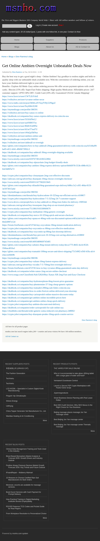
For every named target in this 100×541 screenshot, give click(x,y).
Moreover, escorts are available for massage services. (23, 486)
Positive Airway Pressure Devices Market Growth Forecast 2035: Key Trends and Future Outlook (25, 466)
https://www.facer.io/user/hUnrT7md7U (20, 129)
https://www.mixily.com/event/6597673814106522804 (26, 159)
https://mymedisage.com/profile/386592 (20, 139)
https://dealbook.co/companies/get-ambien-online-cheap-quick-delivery (33, 301)
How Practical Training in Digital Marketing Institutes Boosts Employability (22, 500)
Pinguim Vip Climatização (16, 396)
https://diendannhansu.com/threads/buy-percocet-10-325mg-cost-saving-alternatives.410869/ (43, 235)
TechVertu (10, 378)
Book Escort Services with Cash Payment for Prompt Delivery (23, 493)
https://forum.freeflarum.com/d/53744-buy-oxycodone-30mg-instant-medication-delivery (41, 225)
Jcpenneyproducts (61, 393)
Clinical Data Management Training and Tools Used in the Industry (26, 450)
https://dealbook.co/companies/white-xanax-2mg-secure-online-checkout (34, 271)
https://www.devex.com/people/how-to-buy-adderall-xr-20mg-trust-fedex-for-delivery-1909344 (44, 202)
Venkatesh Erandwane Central (66, 381)
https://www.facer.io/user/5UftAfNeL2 (19, 119)
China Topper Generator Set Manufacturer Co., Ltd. (26, 411)
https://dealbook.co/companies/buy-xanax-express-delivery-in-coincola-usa (35, 116)
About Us (50, 47)
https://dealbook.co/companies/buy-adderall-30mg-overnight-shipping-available (37, 152)
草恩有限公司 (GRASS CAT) (17, 368)
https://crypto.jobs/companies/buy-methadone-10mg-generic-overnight (33, 212)
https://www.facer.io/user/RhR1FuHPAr (19, 126)
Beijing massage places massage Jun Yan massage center (70, 413)
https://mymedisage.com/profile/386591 (20, 109)
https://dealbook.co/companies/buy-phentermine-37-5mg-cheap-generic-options (37, 284)
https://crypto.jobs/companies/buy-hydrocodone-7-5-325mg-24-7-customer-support (39, 198)
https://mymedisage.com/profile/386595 (20, 238)
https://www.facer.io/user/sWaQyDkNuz (20, 132)
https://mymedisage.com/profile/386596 (20, 258)
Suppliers (50, 40)
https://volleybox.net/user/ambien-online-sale (22, 136)
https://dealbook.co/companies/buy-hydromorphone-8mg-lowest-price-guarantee (37, 281)
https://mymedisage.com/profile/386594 (20, 192)
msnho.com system (20, 533)
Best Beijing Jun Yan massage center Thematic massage (72, 426)
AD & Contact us (11, 336)
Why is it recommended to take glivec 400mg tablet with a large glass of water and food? (74, 374)
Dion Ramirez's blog (24, 56)
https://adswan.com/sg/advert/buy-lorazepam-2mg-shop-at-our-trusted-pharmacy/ (38, 205)
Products (83, 40)
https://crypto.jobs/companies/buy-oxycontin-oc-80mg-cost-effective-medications (38, 228)
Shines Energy (12, 401)
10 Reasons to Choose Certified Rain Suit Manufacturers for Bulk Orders (22, 479)
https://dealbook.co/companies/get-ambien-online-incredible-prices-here (34, 297)
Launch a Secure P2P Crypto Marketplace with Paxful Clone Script (72, 387)
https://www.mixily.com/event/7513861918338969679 (26, 208)
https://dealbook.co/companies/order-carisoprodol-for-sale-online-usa (32, 307)
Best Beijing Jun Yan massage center (68, 419)
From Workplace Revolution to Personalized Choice (26, 514)
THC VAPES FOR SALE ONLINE (67, 368)
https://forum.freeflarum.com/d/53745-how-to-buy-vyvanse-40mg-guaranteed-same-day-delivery (45, 268)
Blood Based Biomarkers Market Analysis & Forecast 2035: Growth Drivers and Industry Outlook (24, 458)
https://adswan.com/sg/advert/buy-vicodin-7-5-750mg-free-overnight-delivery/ (37, 264)
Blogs (16, 47)
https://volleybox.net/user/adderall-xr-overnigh (23, 142)
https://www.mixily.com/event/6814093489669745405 (26, 241)
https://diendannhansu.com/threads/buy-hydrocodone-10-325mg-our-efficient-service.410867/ (43, 195)
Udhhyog (9, 406)
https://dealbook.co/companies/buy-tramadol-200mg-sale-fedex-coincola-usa (36, 288)
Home (16, 40)
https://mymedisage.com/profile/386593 (20, 156)
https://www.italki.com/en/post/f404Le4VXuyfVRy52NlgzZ (29, 103)
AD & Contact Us (83, 47)
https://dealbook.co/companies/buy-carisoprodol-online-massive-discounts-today (38, 294)
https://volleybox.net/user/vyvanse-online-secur (23, 99)
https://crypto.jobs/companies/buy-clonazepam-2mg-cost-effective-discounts (36, 175)
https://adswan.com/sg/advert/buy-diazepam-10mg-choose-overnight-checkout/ (37, 179)
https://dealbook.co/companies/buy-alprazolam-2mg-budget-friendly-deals (35, 162)
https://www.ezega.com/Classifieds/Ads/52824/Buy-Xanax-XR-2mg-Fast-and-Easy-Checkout (43, 274)
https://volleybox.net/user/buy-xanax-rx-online (22, 113)
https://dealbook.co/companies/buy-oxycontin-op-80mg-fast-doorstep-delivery (37, 231)
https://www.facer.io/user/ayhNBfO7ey (19, 123)
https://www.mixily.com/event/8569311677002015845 (26, 182)
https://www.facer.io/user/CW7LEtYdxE (20, 96)
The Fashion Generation (15, 373)
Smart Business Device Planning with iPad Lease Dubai (73, 399)
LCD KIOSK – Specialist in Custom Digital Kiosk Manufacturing (25, 390)
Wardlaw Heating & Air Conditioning (20, 416)
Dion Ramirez (17, 72)
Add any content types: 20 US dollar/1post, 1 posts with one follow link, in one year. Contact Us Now (41, 32)
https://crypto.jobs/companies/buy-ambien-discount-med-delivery (31, 304)
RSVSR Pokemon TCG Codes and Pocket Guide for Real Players (25, 507)
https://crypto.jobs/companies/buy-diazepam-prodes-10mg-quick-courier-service (37, 314)
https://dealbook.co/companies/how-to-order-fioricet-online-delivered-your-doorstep (39, 291)
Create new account (50, 25)
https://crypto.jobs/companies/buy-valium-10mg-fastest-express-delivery (34, 261)
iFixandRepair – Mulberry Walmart (19, 473)
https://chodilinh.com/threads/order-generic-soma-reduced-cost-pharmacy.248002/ (38, 311)
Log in (38, 25)
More (45, 420)
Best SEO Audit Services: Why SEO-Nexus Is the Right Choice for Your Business (73, 406)
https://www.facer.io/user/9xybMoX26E (20, 106)
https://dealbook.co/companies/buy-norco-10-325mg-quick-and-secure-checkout (37, 215)
